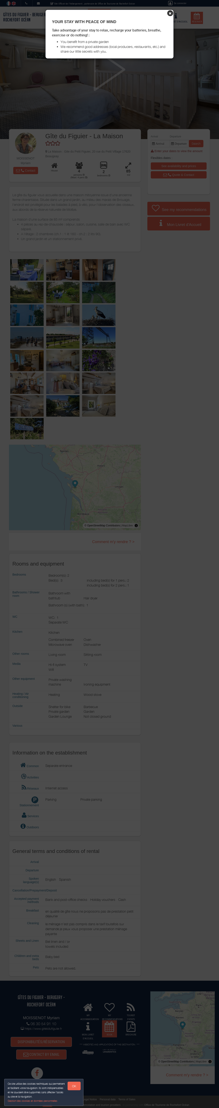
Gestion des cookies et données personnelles (32, 1100)
